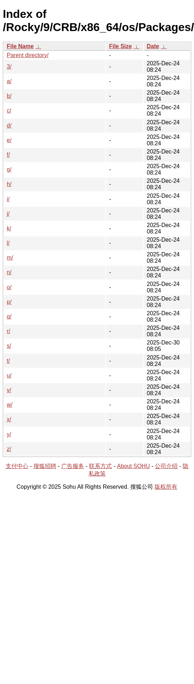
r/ (8, 331)
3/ (9, 67)
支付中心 (17, 466)
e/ (9, 140)
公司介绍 (166, 466)
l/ (8, 243)
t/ (8, 361)
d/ (9, 125)
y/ (9, 434)
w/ (9, 405)
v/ (9, 390)
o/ (9, 287)
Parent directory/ (27, 55)
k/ (9, 228)
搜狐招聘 (44, 466)
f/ (8, 155)
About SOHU (133, 466)
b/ (9, 96)
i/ (8, 199)
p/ (9, 302)
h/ (9, 184)
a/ (9, 81)
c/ (9, 110)
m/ (10, 258)
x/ (9, 419)
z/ (9, 449)
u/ (9, 375)
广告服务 (72, 466)
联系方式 (100, 466)
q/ (9, 316)
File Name (20, 46)
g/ (9, 169)
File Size (120, 46)
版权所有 (165, 487)
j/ (8, 214)
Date (153, 46)
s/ (9, 346)
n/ (9, 272)
